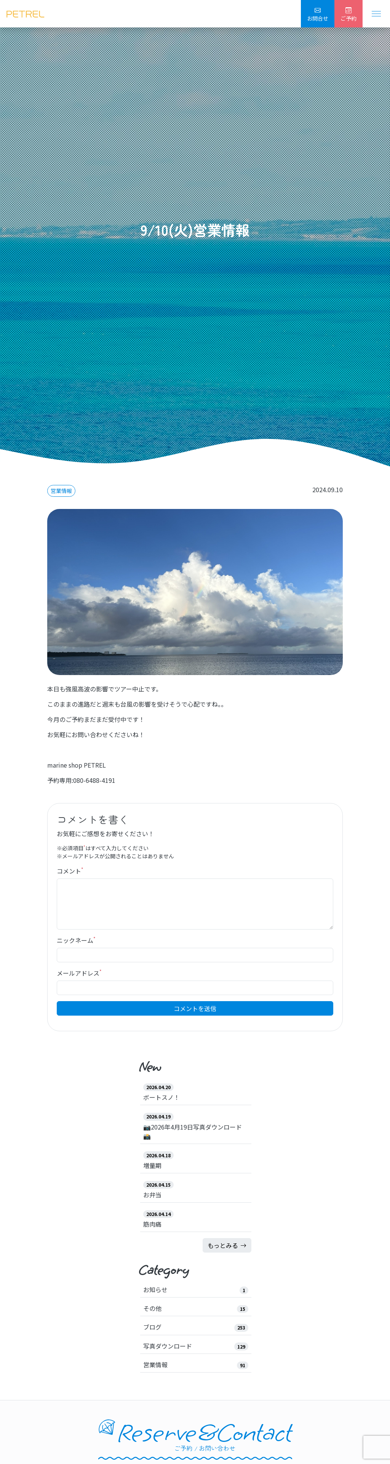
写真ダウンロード (167, 1345)
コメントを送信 (195, 1008)
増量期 (152, 1165)
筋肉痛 (152, 1224)
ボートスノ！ (161, 1097)
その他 (152, 1308)
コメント (70, 870)
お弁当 (152, 1194)
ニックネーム (76, 940)
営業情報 (61, 490)
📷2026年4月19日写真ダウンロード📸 (192, 1131)
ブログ (152, 1326)
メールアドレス (79, 973)
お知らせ (155, 1289)
